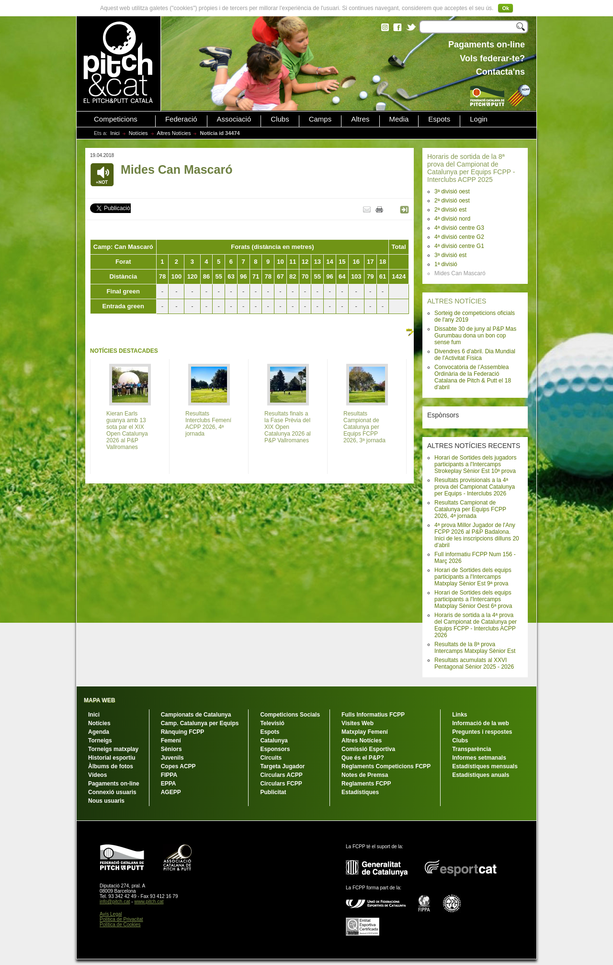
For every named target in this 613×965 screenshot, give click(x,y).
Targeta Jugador (282, 766)
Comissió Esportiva (368, 749)
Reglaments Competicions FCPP (386, 766)
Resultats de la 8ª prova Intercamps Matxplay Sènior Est (474, 647)
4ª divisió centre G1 (459, 246)
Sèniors (171, 749)
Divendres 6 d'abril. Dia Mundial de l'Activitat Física (474, 354)
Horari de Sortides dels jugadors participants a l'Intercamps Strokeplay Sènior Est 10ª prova (475, 464)
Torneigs (100, 740)
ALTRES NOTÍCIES (456, 301)
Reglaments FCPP (366, 783)
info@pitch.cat (115, 901)
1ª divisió (445, 264)
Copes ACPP (178, 766)
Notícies (138, 133)
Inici (115, 133)
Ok (505, 8)
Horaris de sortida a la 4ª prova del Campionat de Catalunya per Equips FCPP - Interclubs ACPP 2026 (475, 625)
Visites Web (357, 723)
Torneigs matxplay (113, 749)
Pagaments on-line (113, 783)
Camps (320, 119)
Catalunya (273, 740)
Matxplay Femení (364, 732)
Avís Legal (111, 914)
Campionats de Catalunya (196, 714)
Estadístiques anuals (480, 775)
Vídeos (97, 775)
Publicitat (273, 792)
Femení (171, 740)
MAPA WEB (99, 700)
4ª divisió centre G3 (459, 227)
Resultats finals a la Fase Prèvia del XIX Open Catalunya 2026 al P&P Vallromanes (287, 427)
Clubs (280, 119)
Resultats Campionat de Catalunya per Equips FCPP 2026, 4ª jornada (470, 509)
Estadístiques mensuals (485, 766)
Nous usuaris (106, 800)
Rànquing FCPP (182, 732)
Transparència (471, 749)
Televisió (272, 723)
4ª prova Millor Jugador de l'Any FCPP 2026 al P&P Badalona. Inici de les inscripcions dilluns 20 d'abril (476, 535)
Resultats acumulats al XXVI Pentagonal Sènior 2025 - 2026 (474, 663)
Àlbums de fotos (110, 766)
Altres (360, 119)
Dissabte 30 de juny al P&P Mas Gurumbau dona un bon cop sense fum (475, 335)
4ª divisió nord (452, 218)
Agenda (98, 732)
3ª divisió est (450, 255)
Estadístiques (360, 792)
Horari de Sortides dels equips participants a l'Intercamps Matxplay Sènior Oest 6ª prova (473, 599)
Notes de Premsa (364, 775)
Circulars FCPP (281, 783)
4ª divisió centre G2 (459, 237)
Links (459, 714)
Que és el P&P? (362, 757)
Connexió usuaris (112, 792)
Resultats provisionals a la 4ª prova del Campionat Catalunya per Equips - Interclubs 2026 (474, 487)
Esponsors (275, 749)
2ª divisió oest (452, 200)
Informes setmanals (479, 757)
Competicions (115, 119)
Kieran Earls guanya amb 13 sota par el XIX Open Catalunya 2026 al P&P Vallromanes (127, 430)
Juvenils (172, 757)
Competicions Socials (290, 714)
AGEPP (171, 792)
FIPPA (169, 775)
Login (479, 119)
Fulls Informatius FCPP (373, 714)
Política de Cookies (120, 924)
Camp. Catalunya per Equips (200, 723)
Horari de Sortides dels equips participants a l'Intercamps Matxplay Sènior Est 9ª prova (472, 577)
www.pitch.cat (148, 901)
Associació (234, 119)
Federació (181, 119)
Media (399, 119)
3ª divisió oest (452, 191)
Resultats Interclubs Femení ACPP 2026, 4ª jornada (208, 423)
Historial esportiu (112, 757)
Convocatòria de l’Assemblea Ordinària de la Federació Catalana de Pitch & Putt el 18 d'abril (472, 377)
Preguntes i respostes (482, 732)
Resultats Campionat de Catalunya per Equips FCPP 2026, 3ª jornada (364, 427)
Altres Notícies (174, 133)
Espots (439, 119)
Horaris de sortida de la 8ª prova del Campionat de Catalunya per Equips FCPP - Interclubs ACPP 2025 (471, 168)
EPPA (168, 783)
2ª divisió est (450, 209)
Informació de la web (480, 723)
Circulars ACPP (281, 775)
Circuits (271, 757)
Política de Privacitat (121, 919)
